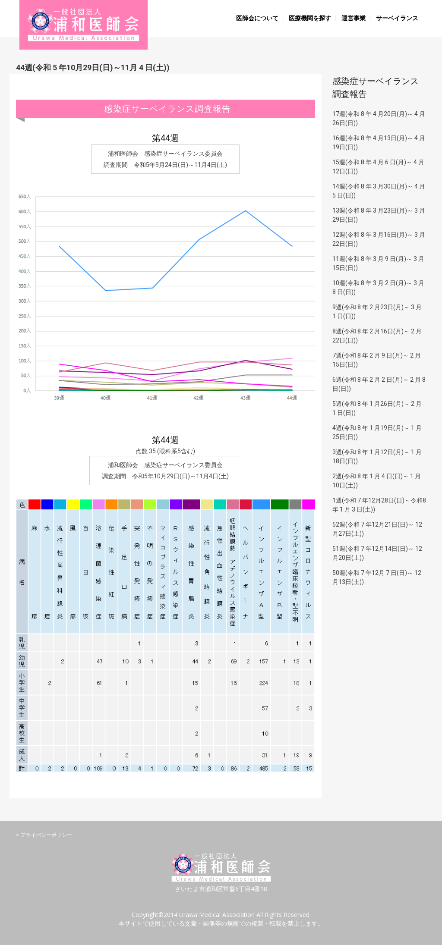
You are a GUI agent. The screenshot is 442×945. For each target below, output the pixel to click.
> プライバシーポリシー (44, 835)
